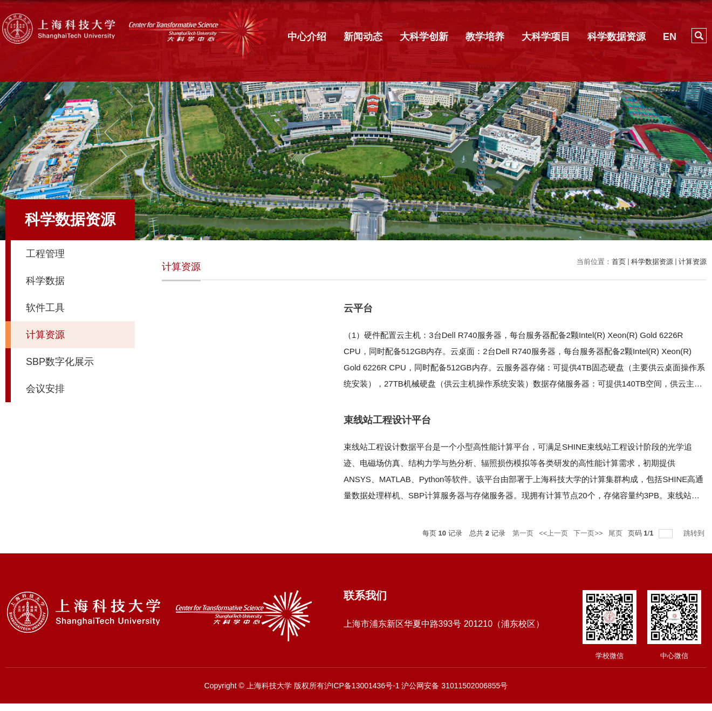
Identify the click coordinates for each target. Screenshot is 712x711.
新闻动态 (363, 36)
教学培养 (484, 36)
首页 (619, 262)
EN (669, 36)
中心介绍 (306, 36)
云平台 (358, 308)
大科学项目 (546, 36)
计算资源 (693, 262)
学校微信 (609, 656)
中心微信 (674, 656)
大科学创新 (424, 36)
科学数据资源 (616, 36)
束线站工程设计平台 (387, 420)
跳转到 (695, 533)
